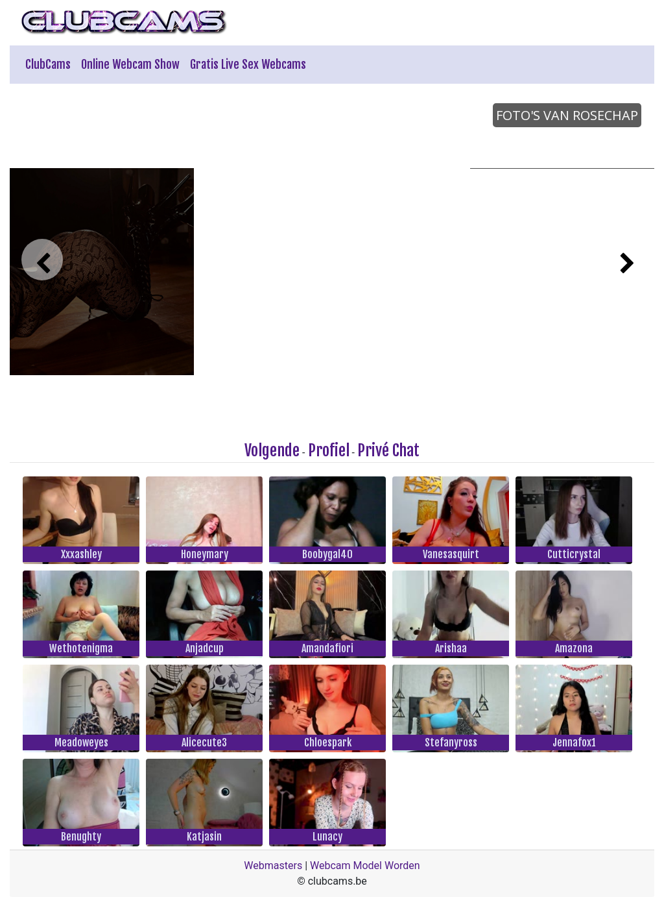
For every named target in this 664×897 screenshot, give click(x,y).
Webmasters (273, 865)
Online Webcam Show (130, 64)
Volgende (272, 450)
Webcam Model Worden (365, 865)
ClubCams (48, 64)
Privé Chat (388, 450)
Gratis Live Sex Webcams (248, 64)
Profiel (329, 450)
